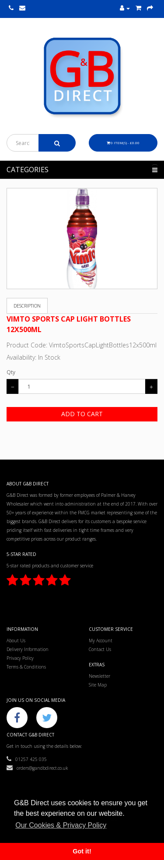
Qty (11, 372)
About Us (16, 640)
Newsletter (99, 676)
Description (27, 306)
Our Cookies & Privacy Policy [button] (60, 825)
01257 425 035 (27, 759)
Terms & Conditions (26, 667)
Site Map (98, 685)
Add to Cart (82, 414)
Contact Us (100, 649)
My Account (100, 640)
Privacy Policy (20, 658)
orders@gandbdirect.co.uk (37, 768)
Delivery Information (28, 649)
